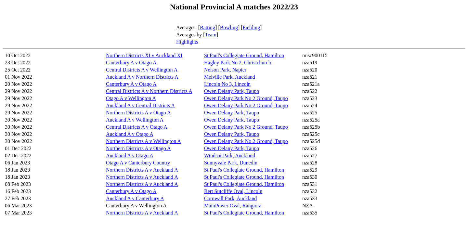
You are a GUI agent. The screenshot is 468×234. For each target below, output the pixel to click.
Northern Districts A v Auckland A (142, 170)
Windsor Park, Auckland (229, 155)
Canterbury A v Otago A (131, 62)
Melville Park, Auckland (229, 77)
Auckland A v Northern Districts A (142, 77)
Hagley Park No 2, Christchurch (237, 62)
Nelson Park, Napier (225, 69)
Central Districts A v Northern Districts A (149, 91)
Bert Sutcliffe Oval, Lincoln (233, 191)
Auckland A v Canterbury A (135, 198)
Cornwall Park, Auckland (230, 198)
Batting (207, 27)
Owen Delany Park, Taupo (231, 91)
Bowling (229, 27)
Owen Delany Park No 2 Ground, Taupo (246, 98)
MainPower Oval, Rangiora (232, 205)
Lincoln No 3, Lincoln (227, 84)
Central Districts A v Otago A (136, 127)
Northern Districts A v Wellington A (143, 141)
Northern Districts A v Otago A (138, 112)
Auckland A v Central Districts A (140, 105)
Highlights (187, 42)
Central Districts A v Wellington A (141, 69)
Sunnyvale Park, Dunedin (230, 162)
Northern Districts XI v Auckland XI (144, 55)
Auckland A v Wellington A (134, 120)
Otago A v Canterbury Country (138, 162)
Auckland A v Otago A (129, 134)
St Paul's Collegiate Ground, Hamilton (244, 55)
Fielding (251, 27)
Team (210, 34)
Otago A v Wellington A (131, 98)
